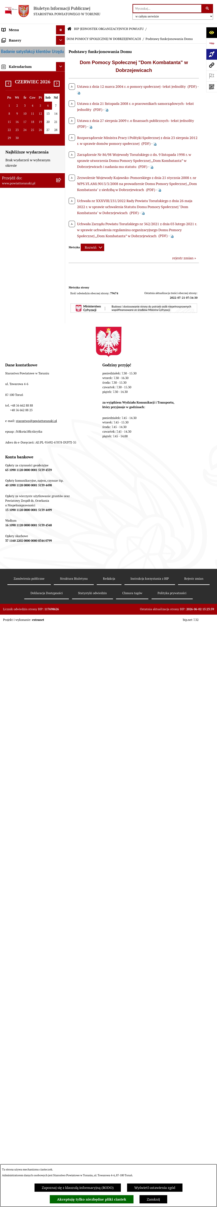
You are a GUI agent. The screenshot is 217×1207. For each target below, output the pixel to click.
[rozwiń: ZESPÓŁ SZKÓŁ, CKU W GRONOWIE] (61, 531)
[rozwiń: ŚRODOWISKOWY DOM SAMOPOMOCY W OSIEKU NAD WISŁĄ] (61, 1061)
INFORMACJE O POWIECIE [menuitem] (23, 62)
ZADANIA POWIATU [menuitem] (18, 299)
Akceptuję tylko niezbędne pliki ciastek (91, 1199)
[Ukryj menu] (60, 29)
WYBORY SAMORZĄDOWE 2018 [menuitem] (28, 431)
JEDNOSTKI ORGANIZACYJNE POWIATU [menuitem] (26, 279)
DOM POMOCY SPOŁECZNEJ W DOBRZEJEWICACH (104, 39)
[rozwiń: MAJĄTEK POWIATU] (61, 345)
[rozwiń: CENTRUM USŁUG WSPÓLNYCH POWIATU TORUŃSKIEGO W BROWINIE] (61, 1083)
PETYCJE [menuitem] (9, 440)
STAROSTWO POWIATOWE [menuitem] (23, 150)
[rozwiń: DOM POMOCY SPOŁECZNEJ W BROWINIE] (61, 622)
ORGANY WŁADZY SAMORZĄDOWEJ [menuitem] (17, 111)
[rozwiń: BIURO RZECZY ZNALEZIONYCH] (61, 414)
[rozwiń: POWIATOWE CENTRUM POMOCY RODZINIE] (61, 605)
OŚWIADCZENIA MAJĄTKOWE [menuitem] (26, 123)
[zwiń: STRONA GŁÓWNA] (61, 39)
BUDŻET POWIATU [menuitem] (17, 336)
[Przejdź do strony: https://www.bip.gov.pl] (211, 43)
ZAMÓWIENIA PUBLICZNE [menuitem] (23, 377)
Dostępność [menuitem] (11, 487)
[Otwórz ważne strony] (211, 76)
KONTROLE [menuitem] (11, 309)
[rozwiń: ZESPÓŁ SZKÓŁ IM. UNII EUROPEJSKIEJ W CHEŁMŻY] (61, 570)
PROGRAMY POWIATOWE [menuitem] (23, 327)
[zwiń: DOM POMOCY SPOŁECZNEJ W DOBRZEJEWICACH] (61, 656)
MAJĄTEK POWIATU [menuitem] (18, 345)
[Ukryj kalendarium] (60, 1132)
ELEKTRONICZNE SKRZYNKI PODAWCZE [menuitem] (25, 453)
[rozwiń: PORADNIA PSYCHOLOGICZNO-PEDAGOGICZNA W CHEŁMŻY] (61, 1011)
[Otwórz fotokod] (211, 86)
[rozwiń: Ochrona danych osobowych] (61, 712)
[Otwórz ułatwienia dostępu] (211, 32)
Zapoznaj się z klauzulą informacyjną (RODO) (78, 1187)
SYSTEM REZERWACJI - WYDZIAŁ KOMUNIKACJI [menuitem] (29, 467)
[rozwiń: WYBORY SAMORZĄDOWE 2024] (61, 423)
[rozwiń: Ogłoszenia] (61, 855)
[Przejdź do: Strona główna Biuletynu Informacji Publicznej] (69, 29)
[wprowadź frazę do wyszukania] (167, 8)
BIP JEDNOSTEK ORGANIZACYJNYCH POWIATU (109, 29)
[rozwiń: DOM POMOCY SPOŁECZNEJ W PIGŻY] (61, 639)
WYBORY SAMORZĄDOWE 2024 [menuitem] (28, 422)
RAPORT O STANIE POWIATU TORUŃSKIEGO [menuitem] (25, 357)
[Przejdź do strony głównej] (52, 11)
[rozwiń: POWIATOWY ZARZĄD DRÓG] (61, 993)
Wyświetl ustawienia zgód (154, 1187)
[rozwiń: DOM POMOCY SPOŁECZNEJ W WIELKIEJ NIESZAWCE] (61, 976)
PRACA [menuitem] (7, 386)
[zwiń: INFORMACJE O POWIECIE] (61, 62)
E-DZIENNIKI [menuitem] (12, 478)
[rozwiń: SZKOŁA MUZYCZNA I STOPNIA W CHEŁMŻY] (61, 588)
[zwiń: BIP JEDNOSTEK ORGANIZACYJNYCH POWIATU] (61, 497)
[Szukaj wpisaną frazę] (207, 8)
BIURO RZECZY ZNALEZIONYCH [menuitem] (28, 413)
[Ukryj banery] (60, 1105)
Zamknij (153, 1199)
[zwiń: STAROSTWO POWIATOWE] (61, 150)
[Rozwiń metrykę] (92, 247)
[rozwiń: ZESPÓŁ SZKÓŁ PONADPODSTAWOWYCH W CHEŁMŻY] (61, 548)
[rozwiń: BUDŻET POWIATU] (61, 336)
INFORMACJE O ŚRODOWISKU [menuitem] (26, 395)
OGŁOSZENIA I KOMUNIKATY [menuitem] (26, 368)
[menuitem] (32, 38)
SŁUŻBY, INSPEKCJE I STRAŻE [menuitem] (26, 290)
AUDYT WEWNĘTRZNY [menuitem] (21, 318)
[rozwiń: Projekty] (61, 804)
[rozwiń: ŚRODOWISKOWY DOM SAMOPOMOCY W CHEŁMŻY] (61, 1038)
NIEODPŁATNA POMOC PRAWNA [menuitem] (29, 404)
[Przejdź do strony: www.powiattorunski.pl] (211, 65)
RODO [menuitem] (7, 141)
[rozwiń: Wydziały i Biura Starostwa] (61, 190)
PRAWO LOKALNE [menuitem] (16, 132)
